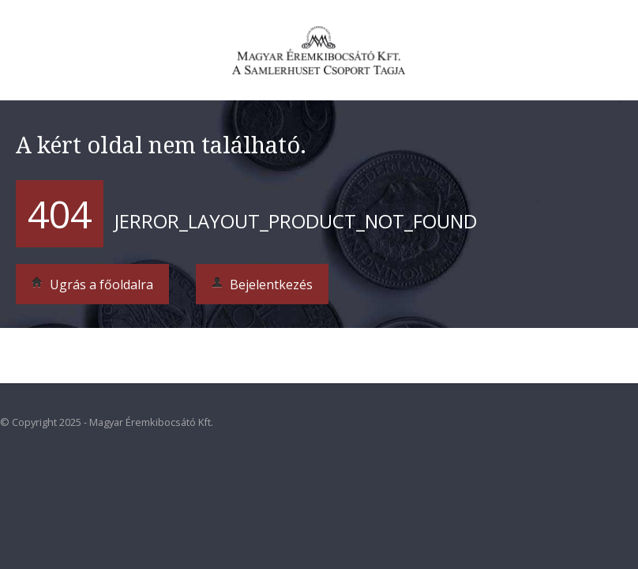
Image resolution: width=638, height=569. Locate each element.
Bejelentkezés (262, 284)
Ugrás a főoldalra (92, 284)
